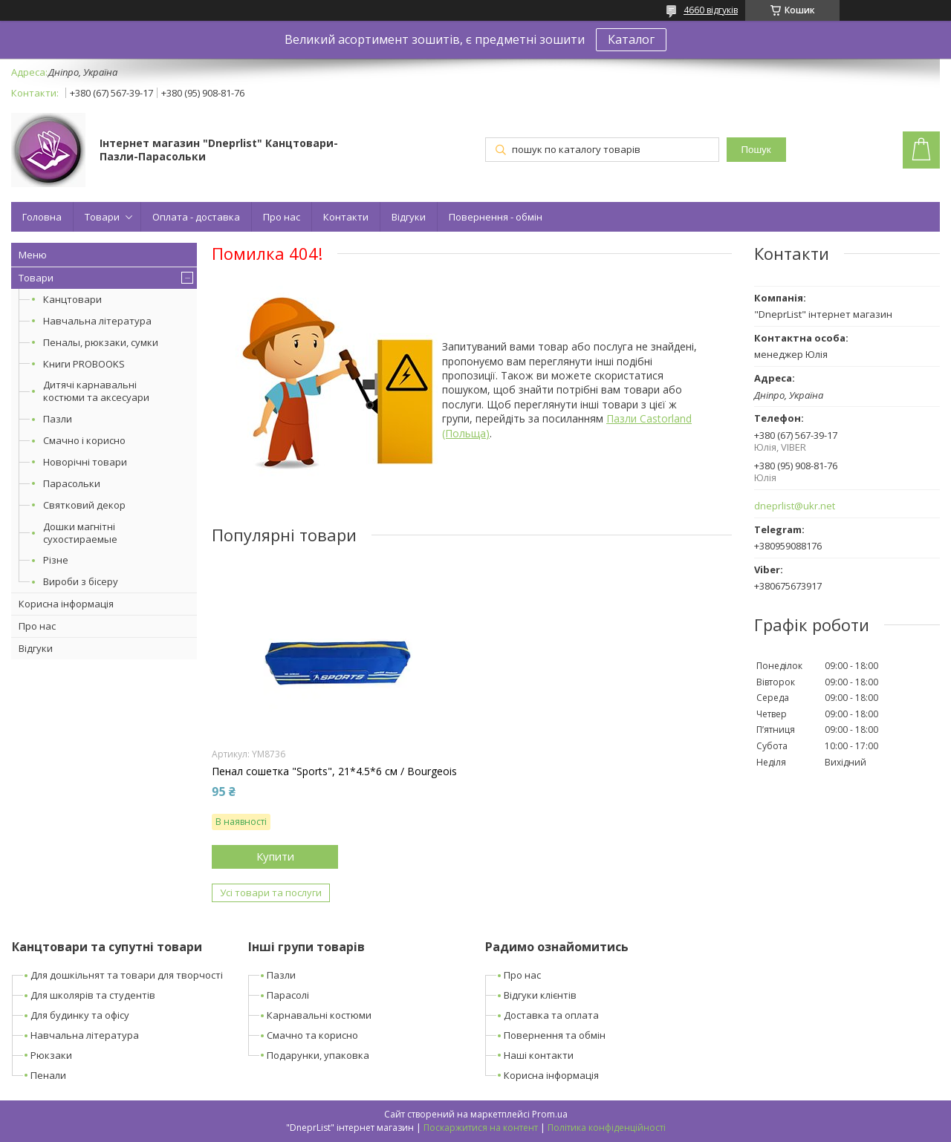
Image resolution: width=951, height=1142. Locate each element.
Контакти (346, 216)
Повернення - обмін (495, 216)
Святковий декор (84, 505)
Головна (42, 216)
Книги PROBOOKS (84, 364)
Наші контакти (539, 1055)
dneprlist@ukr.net (794, 506)
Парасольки (71, 483)
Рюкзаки (51, 1055)
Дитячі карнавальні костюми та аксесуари (96, 391)
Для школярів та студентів (92, 995)
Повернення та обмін (555, 1035)
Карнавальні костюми (319, 1015)
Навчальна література (97, 320)
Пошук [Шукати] (755, 149)
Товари (102, 216)
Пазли (57, 418)
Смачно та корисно (312, 1035)
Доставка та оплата (551, 1015)
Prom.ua (550, 1114)
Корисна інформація (66, 603)
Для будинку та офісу (79, 1015)
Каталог (631, 39)
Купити (275, 856)
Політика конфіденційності (607, 1127)
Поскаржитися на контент (480, 1127)
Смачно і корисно (84, 440)
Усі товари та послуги (271, 892)
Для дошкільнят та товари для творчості (126, 975)
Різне (55, 560)
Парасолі (288, 995)
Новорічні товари (85, 462)
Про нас (281, 216)
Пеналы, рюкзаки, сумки (100, 342)
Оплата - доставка (196, 216)
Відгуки (409, 216)
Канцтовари (72, 299)
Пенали (48, 1075)
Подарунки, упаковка (318, 1055)
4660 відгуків (711, 10)
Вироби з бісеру (80, 581)
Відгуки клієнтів (540, 995)
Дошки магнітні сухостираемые (80, 533)
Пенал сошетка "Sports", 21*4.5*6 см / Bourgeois (334, 771)
